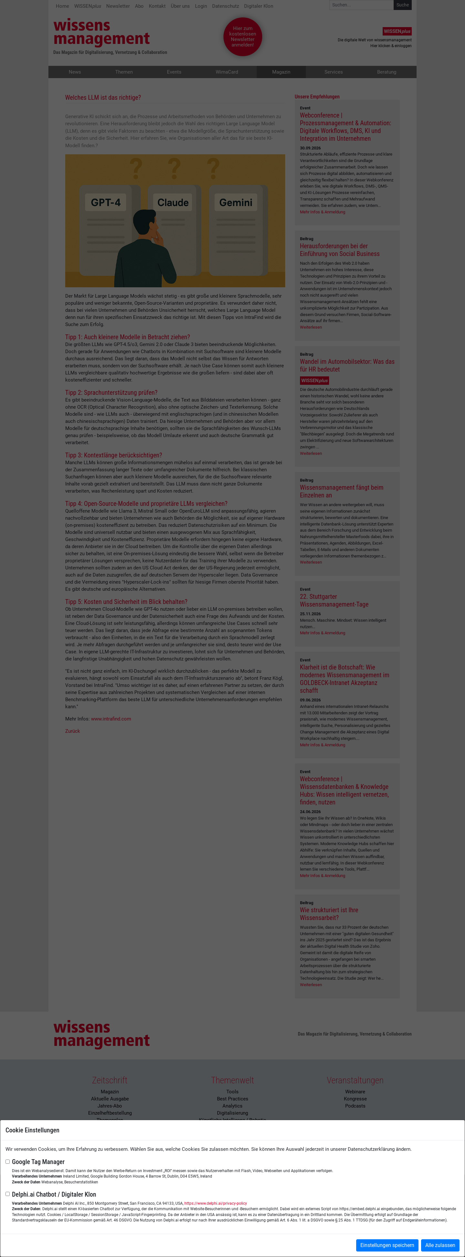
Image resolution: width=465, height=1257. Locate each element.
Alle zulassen (440, 1245)
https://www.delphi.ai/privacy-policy (215, 1203)
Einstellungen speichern (387, 1245)
